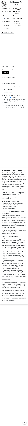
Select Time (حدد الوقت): (8, 89)
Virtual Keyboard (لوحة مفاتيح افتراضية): (11, 95)
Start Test (5, 72)
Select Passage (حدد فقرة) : (9, 83)
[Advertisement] (14, 49)
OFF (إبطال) (13, 97)
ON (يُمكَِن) (6, 97)
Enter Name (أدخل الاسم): (8, 77)
